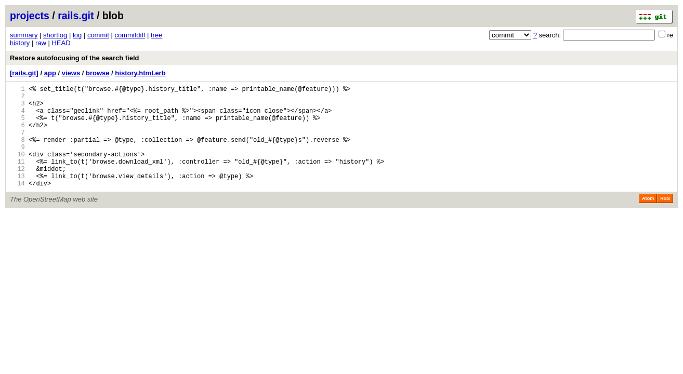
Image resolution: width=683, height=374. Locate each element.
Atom (648, 220)
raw (40, 43)
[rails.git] (24, 73)
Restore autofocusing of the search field (74, 58)
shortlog (55, 35)
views (71, 73)
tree (156, 35)
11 (17, 178)
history (20, 43)
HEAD (60, 43)
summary (23, 35)
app (50, 73)
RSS (665, 220)
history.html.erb (140, 73)
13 (17, 196)
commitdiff (129, 35)
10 (17, 169)
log (77, 35)
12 (17, 187)
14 (17, 205)
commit (98, 35)
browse (98, 73)
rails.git (76, 15)
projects (29, 15)
